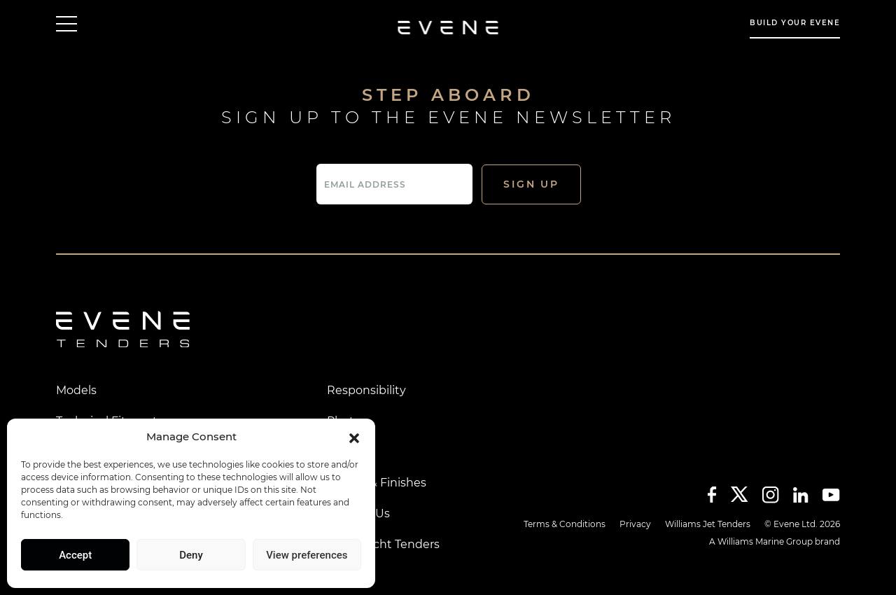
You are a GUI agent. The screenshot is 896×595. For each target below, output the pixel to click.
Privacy (635, 524)
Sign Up (531, 184)
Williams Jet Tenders (707, 524)
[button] (354, 437)
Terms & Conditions (565, 524)
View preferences (306, 555)
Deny (191, 555)
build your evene (795, 22)
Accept (75, 555)
